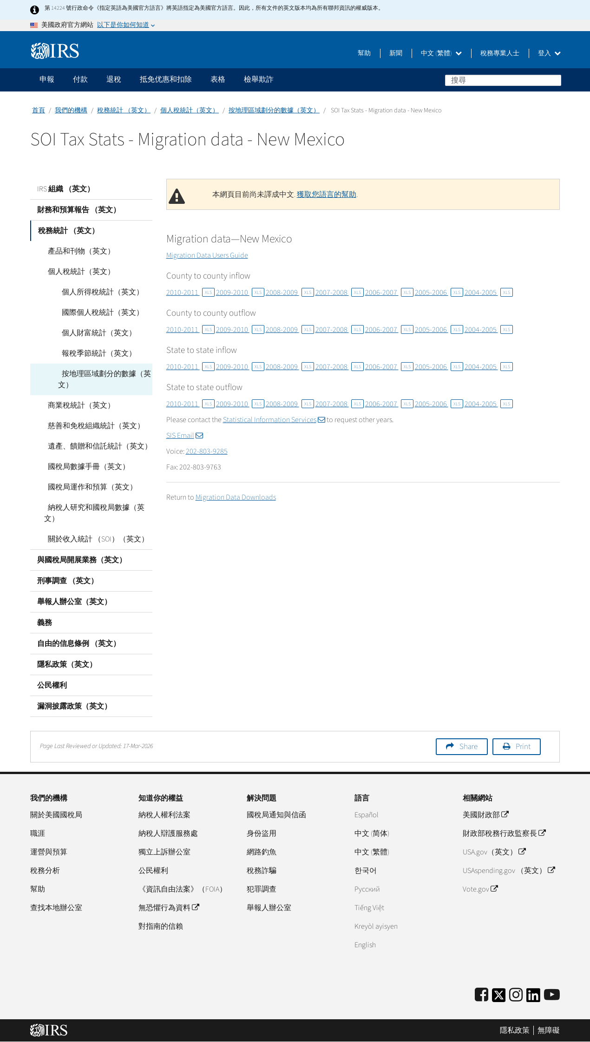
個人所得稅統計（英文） (99, 292)
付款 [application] (80, 79)
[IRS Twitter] (499, 998)
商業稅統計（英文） (77, 405)
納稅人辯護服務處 (168, 833)
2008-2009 (290, 292)
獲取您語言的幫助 (326, 194)
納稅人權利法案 (164, 815)
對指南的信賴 (160, 926)
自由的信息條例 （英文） (78, 643)
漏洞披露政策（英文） (74, 706)
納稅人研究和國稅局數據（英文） (92, 513)
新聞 (395, 53)
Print (523, 746)
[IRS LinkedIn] (533, 998)
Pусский (367, 889)
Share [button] (468, 746)
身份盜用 (261, 833)
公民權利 (52, 685)
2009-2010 (240, 292)
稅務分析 (45, 871)
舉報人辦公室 (269, 908)
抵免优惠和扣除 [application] (166, 79)
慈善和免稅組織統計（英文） (92, 426)
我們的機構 (71, 110)
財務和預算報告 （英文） (78, 210)
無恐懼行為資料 (168, 908)
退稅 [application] (113, 79)
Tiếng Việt (369, 908)
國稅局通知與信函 (276, 815)
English (365, 945)
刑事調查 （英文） (67, 581)
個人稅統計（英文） (189, 110)
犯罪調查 (261, 889)
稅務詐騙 (261, 871)
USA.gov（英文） (494, 852)
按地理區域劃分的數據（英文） (274, 110)
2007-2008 (339, 292)
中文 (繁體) (441, 53)
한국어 (365, 871)
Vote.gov (480, 889)
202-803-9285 (207, 451)
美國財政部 (485, 815)
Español (366, 815)
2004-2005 (489, 292)
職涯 (37, 833)
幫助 (364, 53)
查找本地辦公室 (56, 908)
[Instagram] (516, 995)
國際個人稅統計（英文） (99, 312)
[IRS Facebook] (481, 995)
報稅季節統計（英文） (95, 353)
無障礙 (549, 1030)
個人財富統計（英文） (95, 333)
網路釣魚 (261, 852)
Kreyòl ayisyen (376, 926)
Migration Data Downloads (236, 497)
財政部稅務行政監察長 (504, 833)
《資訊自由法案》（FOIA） (182, 889)
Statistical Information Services (274, 420)
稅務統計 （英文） (124, 110)
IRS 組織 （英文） (65, 189)
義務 (44, 623)
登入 (549, 53)
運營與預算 (48, 852)
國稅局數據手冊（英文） (85, 467)
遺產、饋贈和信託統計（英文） (96, 446)
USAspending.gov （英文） (509, 871)
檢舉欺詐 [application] (259, 79)
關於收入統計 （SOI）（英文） (94, 539)
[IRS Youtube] (552, 995)
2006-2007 (389, 292)
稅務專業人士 (499, 53)
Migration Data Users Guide (207, 255)
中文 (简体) (371, 833)
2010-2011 (190, 292)
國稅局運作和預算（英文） (88, 487)
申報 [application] (46, 79)
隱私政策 (515, 1030)
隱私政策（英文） (67, 664)
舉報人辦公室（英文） (74, 602)
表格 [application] (217, 79)
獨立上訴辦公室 (164, 852)
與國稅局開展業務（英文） (81, 560)
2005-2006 (439, 292)
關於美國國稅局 (56, 815)
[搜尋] (503, 80)
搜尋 (554, 80)
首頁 (38, 110)
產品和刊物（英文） (77, 251)
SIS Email (184, 435)
